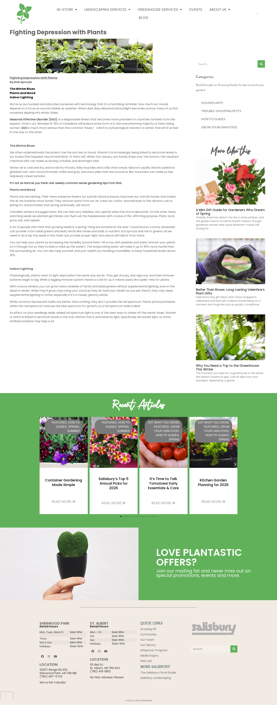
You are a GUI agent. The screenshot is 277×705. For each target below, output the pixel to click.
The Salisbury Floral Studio (158, 673)
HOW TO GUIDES (213, 119)
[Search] (261, 64)
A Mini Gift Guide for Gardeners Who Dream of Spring (230, 212)
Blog (143, 17)
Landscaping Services (107, 9)
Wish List (146, 661)
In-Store (67, 9)
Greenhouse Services (160, 9)
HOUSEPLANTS (212, 103)
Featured (59, 422)
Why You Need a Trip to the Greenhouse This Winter (227, 367)
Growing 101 (148, 629)
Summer (73, 430)
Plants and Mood (22, 93)
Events (195, 9)
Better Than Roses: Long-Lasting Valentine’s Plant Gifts (230, 291)
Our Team (147, 640)
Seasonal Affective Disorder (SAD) (33, 119)
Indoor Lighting (21, 97)
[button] (42, 464)
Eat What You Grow (163, 422)
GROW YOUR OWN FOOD (219, 127)
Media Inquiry (149, 656)
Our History (148, 645)
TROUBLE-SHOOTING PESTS (221, 111)
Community (148, 634)
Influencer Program (153, 650)
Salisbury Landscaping (155, 678)
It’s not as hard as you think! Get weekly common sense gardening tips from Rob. (66, 183)
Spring (73, 426)
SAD (24, 128)
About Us (219, 9)
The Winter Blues (22, 89)
